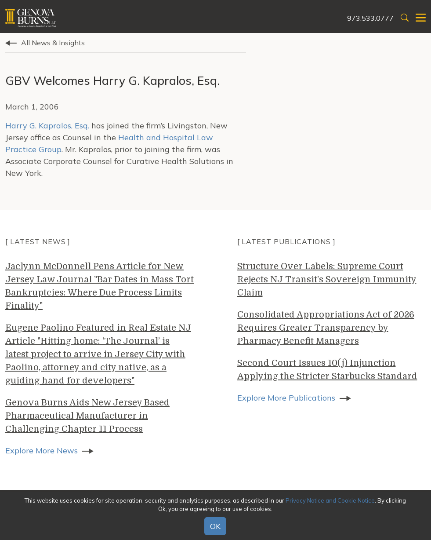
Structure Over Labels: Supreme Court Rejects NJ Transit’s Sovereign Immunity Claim (327, 279)
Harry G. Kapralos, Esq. (47, 125)
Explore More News (41, 450)
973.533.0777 (370, 18)
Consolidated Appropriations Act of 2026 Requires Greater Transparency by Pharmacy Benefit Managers (325, 328)
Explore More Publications (286, 398)
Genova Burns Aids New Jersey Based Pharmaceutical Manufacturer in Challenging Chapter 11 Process (87, 416)
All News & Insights (53, 42)
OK (215, 526)
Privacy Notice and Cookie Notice (330, 500)
